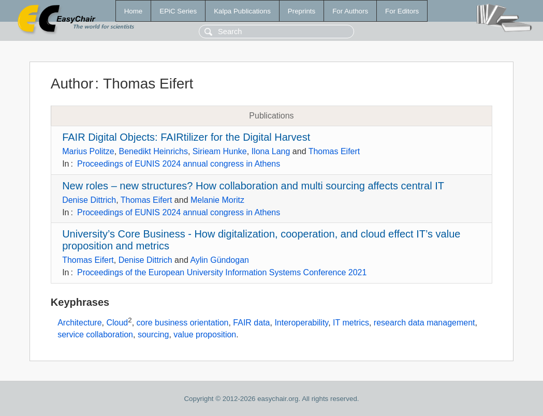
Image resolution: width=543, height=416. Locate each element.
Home (133, 11)
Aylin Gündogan (219, 260)
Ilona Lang (271, 151)
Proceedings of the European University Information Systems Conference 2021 (221, 272)
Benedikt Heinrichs (153, 151)
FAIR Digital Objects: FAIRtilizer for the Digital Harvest (186, 137)
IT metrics (351, 322)
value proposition (204, 334)
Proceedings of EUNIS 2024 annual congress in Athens (178, 163)
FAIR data (251, 322)
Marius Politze (88, 151)
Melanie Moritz (217, 200)
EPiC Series (178, 11)
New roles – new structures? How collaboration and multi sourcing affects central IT (253, 185)
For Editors (402, 11)
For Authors (350, 11)
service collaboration (95, 334)
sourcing (153, 334)
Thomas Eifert (334, 151)
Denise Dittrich (89, 200)
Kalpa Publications (242, 11)
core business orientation (183, 322)
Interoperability (301, 322)
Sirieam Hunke (220, 151)
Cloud (117, 322)
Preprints (301, 11)
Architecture (79, 322)
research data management (424, 322)
